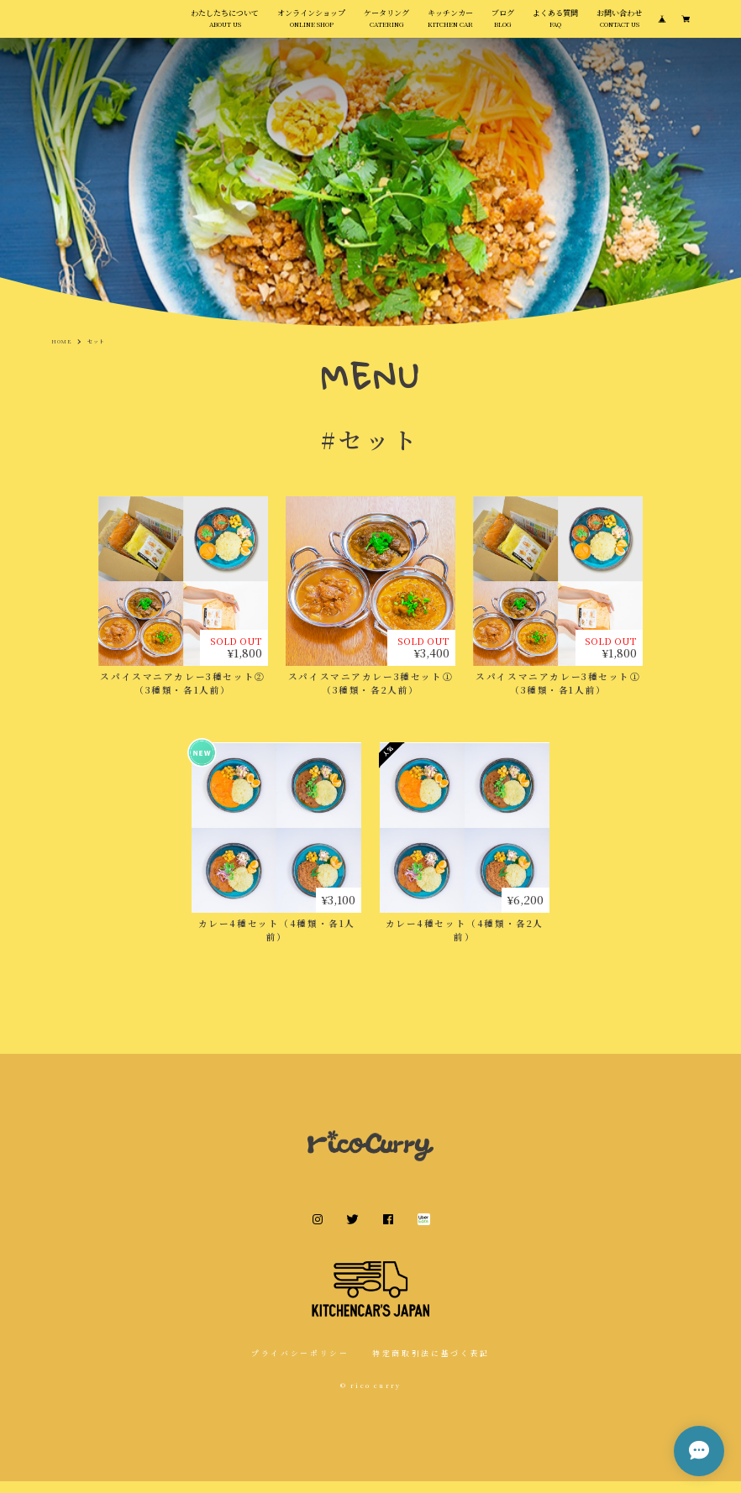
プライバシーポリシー (300, 1364)
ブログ (502, 23)
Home (61, 353)
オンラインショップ (311, 23)
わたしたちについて (225, 23)
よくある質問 (555, 23)
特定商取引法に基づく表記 (431, 1364)
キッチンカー (450, 23)
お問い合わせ (619, 23)
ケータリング (386, 23)
